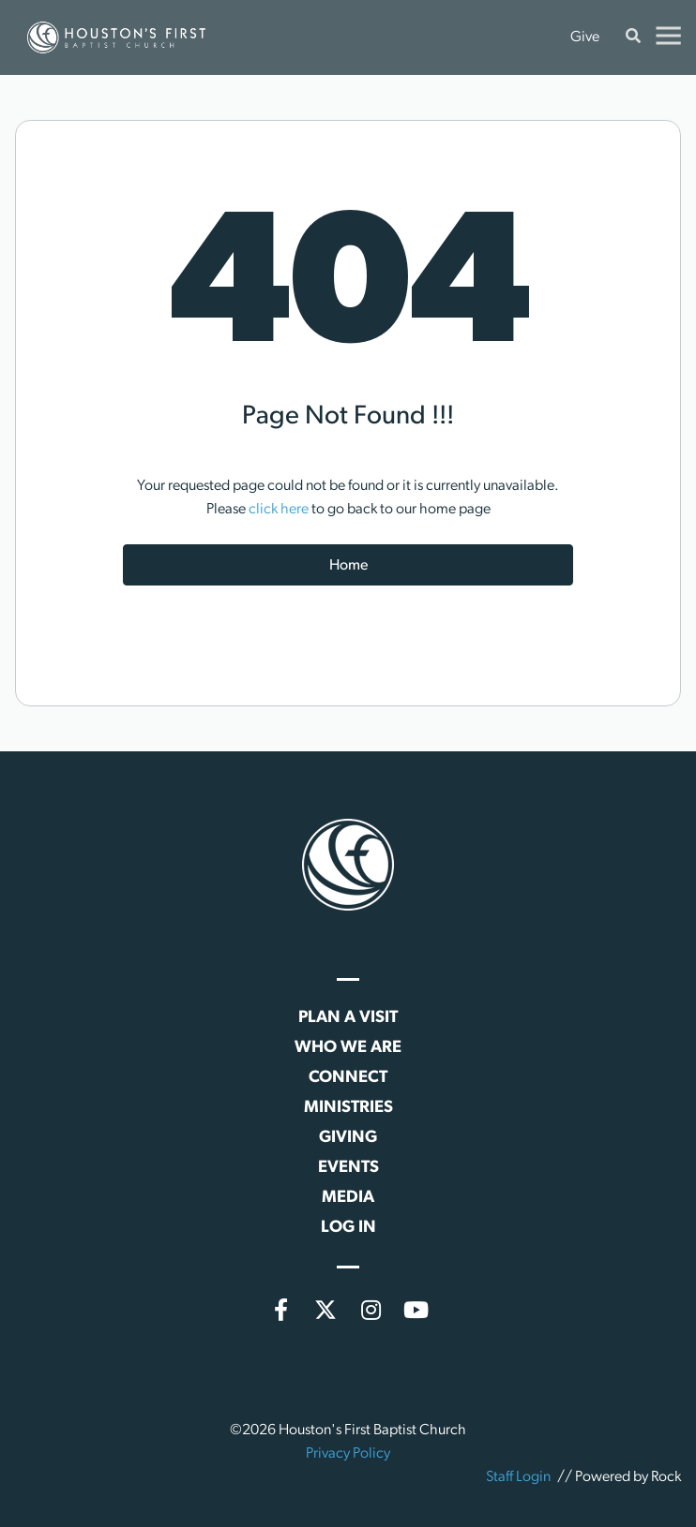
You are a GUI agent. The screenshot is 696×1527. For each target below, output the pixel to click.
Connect (348, 1078)
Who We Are (348, 1048)
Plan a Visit (348, 1018)
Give (584, 37)
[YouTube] (415, 1309)
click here (279, 509)
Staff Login (518, 1477)
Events (348, 1168)
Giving (348, 1138)
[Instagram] (370, 1309)
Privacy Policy (348, 1453)
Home (348, 565)
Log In (348, 1228)
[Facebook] (280, 1309)
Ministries (348, 1108)
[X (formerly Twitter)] (325, 1309)
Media (348, 1198)
